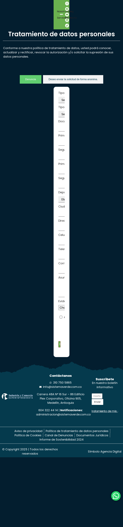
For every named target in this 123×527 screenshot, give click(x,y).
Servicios (27, 18)
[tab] (31, 79)
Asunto (64, 286)
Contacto (98, 14)
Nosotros (27, 11)
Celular (64, 239)
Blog (86, 14)
